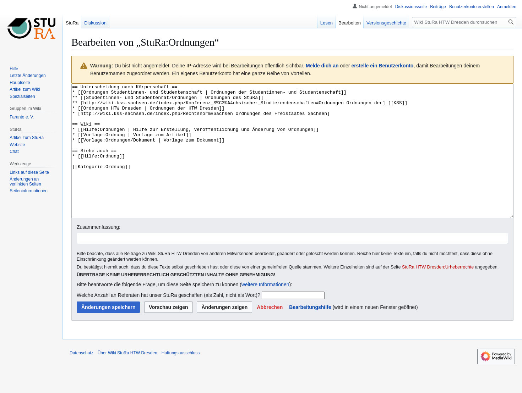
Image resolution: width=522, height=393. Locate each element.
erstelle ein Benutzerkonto (382, 65)
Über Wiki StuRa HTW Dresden (127, 379)
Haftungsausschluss (181, 379)
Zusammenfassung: (98, 253)
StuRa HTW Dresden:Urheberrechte (438, 293)
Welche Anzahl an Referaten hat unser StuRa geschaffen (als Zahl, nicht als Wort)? (168, 322)
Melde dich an (322, 65)
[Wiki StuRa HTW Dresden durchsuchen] (464, 22)
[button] (269, 333)
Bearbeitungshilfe (310, 334)
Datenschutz (81, 379)
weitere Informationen (265, 311)
